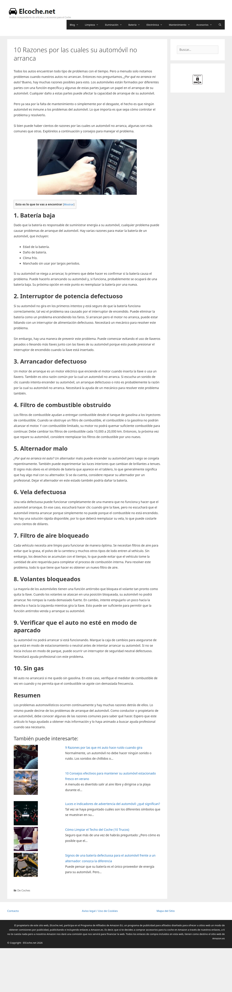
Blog (76, 25)
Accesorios (205, 25)
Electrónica (156, 25)
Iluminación (115, 25)
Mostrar (68, 204)
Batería (135, 25)
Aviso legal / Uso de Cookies (100, 911)
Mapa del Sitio (166, 911)
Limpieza (93, 25)
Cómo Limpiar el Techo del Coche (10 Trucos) (97, 830)
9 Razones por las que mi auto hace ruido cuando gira (103, 747)
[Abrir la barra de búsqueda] (220, 25)
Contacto (13, 911)
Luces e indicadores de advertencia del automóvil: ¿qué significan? (112, 804)
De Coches (23, 890)
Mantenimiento (181, 25)
